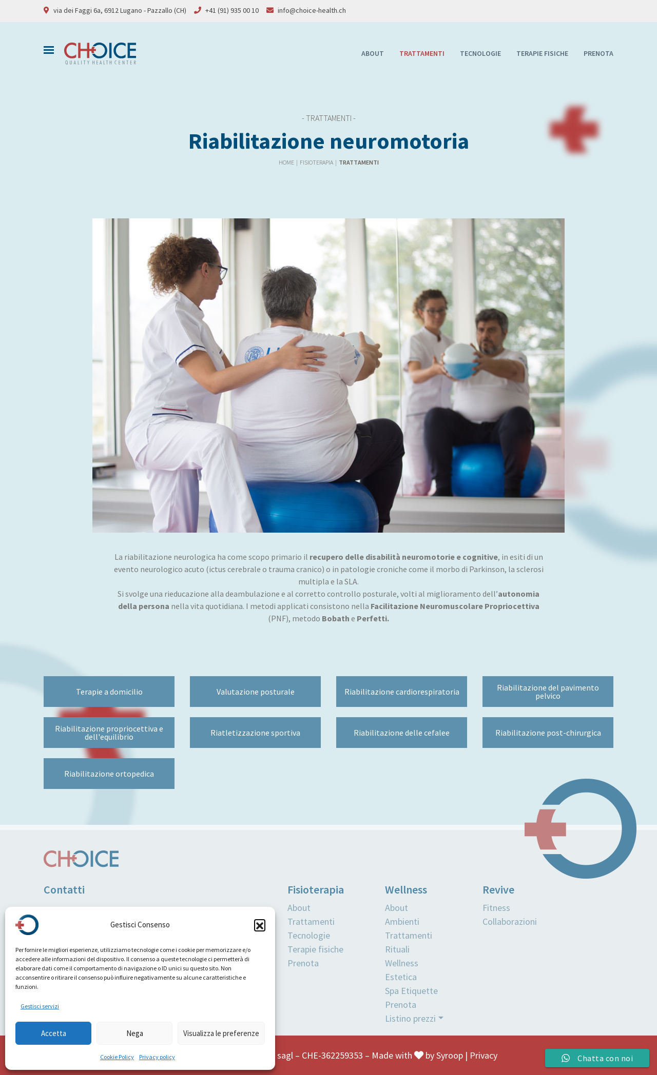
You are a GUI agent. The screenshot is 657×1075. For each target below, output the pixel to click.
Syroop (449, 1055)
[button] (260, 925)
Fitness (496, 908)
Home (287, 162)
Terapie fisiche (542, 53)
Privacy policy (157, 1057)
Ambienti (402, 921)
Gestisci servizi (40, 1006)
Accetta (53, 1033)
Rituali (397, 949)
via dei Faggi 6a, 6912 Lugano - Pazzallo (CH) (119, 10)
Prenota (598, 53)
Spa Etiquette (411, 991)
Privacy (483, 1055)
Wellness (401, 963)
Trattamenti (422, 53)
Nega (134, 1033)
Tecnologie (480, 53)
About (372, 53)
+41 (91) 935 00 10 (232, 10)
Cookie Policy (117, 1057)
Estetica (401, 977)
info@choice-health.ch (312, 10)
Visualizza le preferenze (221, 1033)
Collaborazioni (509, 921)
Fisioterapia (317, 162)
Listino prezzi (410, 1018)
